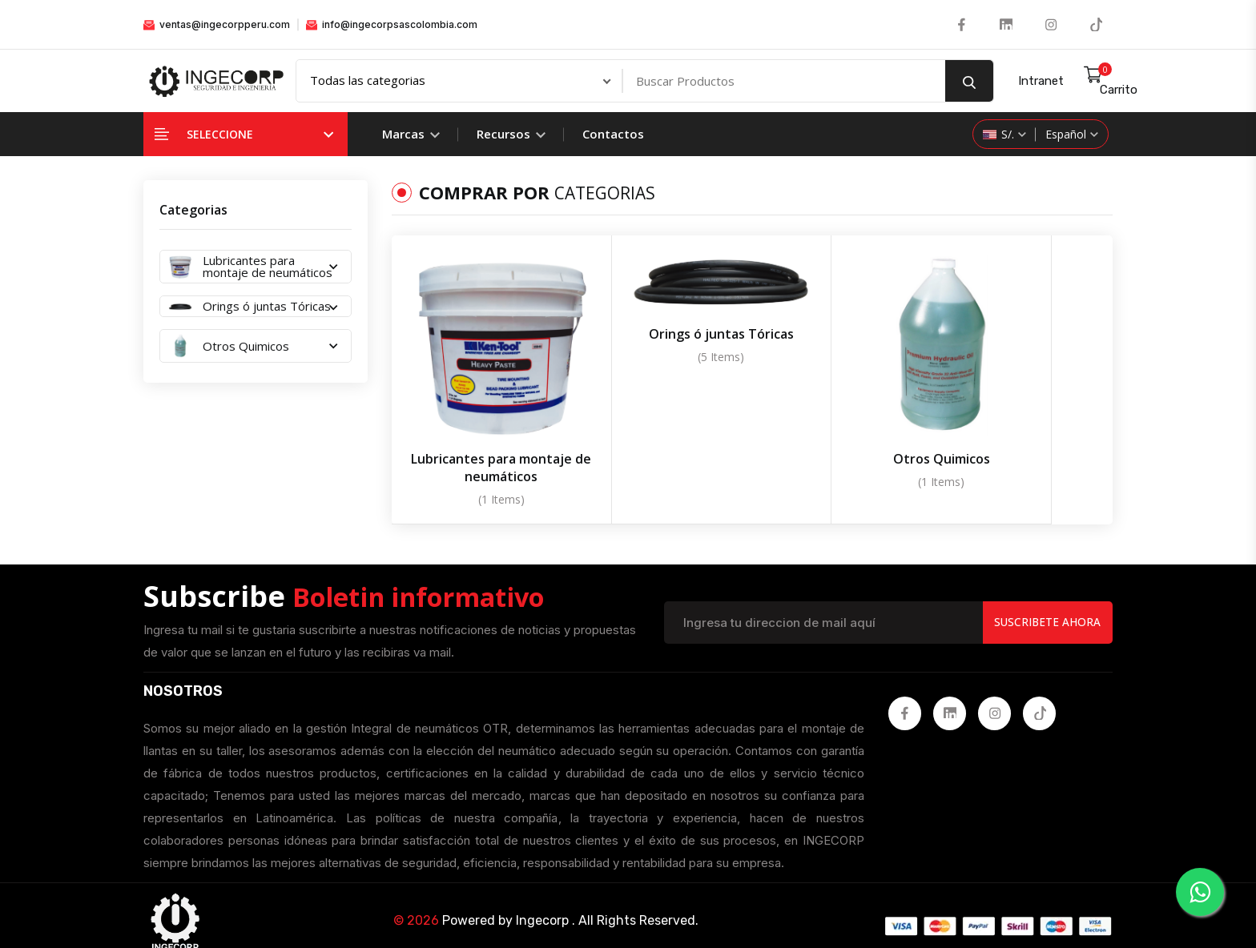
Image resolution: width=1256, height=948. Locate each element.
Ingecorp (542, 898)
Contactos (613, 135)
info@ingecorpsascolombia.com (391, 24)
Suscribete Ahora (1046, 600)
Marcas (411, 135)
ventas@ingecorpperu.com (216, 24)
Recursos (511, 135)
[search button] (969, 81)
